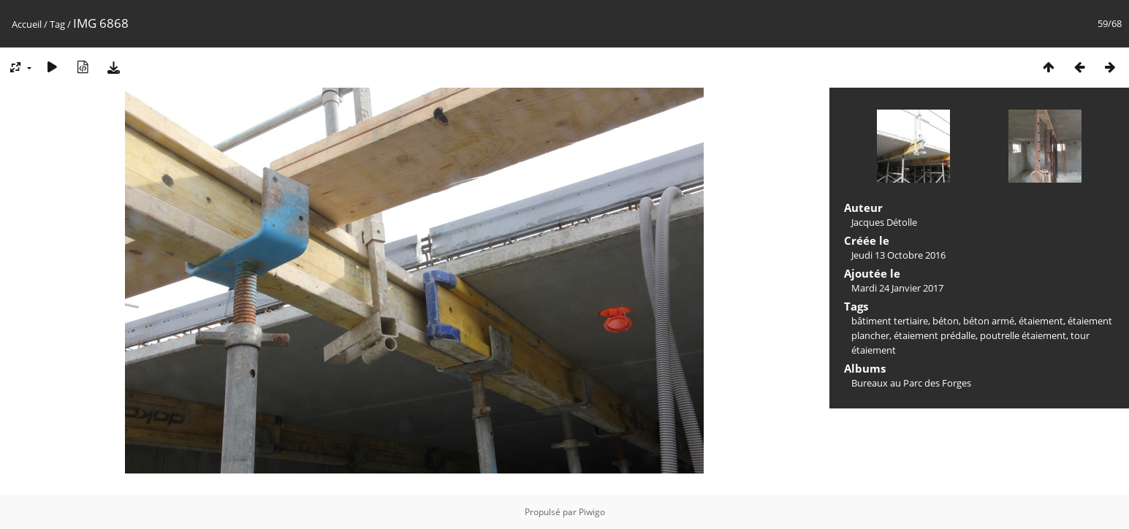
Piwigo (592, 512)
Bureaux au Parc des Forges (911, 382)
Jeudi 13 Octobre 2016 (898, 255)
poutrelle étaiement (1023, 335)
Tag (57, 24)
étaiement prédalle (935, 335)
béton (945, 320)
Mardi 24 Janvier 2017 (897, 287)
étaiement (1041, 320)
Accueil (27, 24)
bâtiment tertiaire (889, 320)
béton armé (988, 320)
